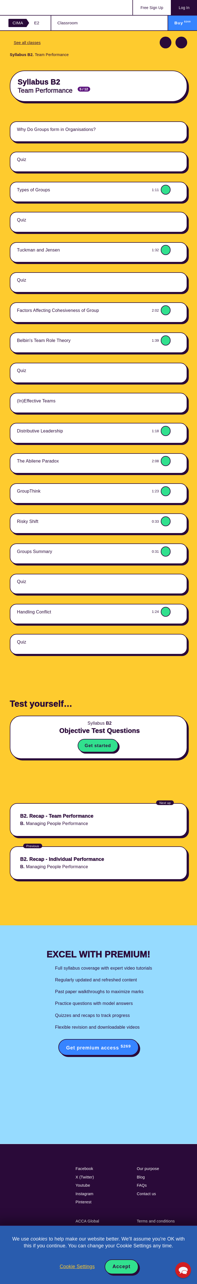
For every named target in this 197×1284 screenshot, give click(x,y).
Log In (184, 8)
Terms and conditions (156, 1221)
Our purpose (148, 1168)
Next (181, 42)
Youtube (82, 1185)
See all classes (27, 42)
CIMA (18, 23)
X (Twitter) (84, 1177)
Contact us (146, 1194)
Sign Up (152, 8)
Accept (122, 1266)
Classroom (67, 23)
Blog (141, 1177)
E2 (36, 23)
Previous (165, 42)
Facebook (84, 1168)
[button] (183, 1270)
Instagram (84, 1194)
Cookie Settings (77, 1266)
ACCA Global (87, 1221)
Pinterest (83, 1202)
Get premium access (98, 1047)
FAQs (142, 1185)
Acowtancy (30, 7)
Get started (98, 745)
